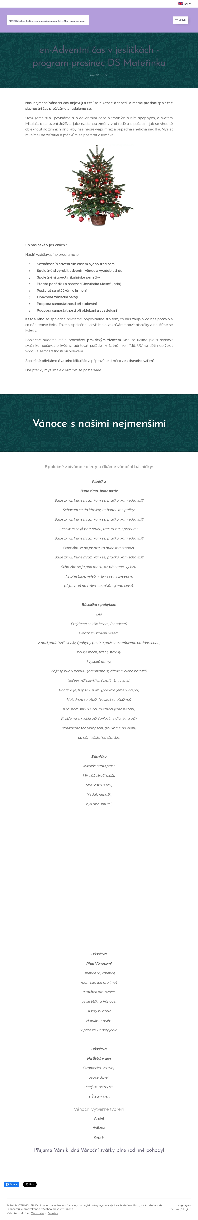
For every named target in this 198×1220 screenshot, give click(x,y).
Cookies (53, 1213)
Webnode (37, 1213)
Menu (180, 20)
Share (11, 1184)
